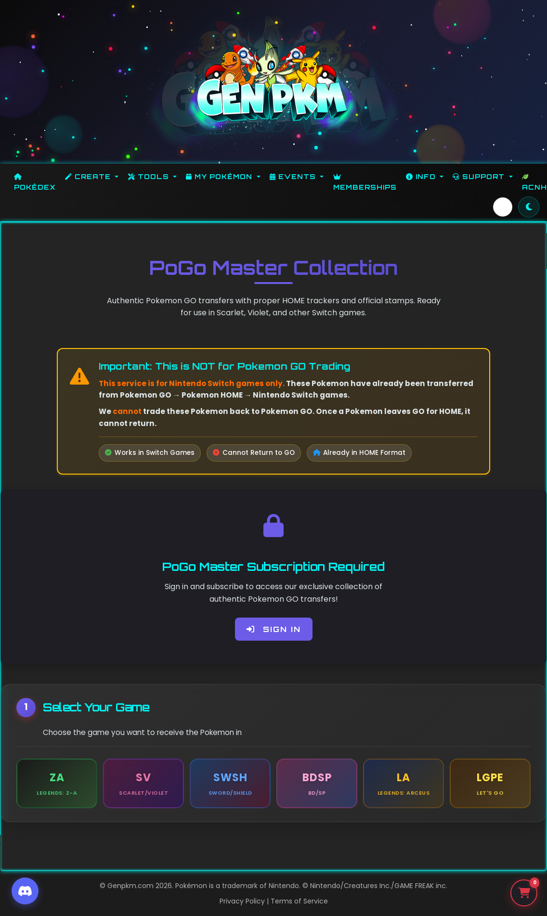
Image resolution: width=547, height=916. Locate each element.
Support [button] (480, 176)
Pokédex (35, 182)
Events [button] (294, 176)
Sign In (274, 629)
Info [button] (422, 176)
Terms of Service (299, 901)
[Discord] (25, 890)
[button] (502, 207)
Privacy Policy (242, 901)
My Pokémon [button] (220, 176)
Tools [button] (149, 176)
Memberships (365, 182)
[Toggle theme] (528, 207)
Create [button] (89, 176)
